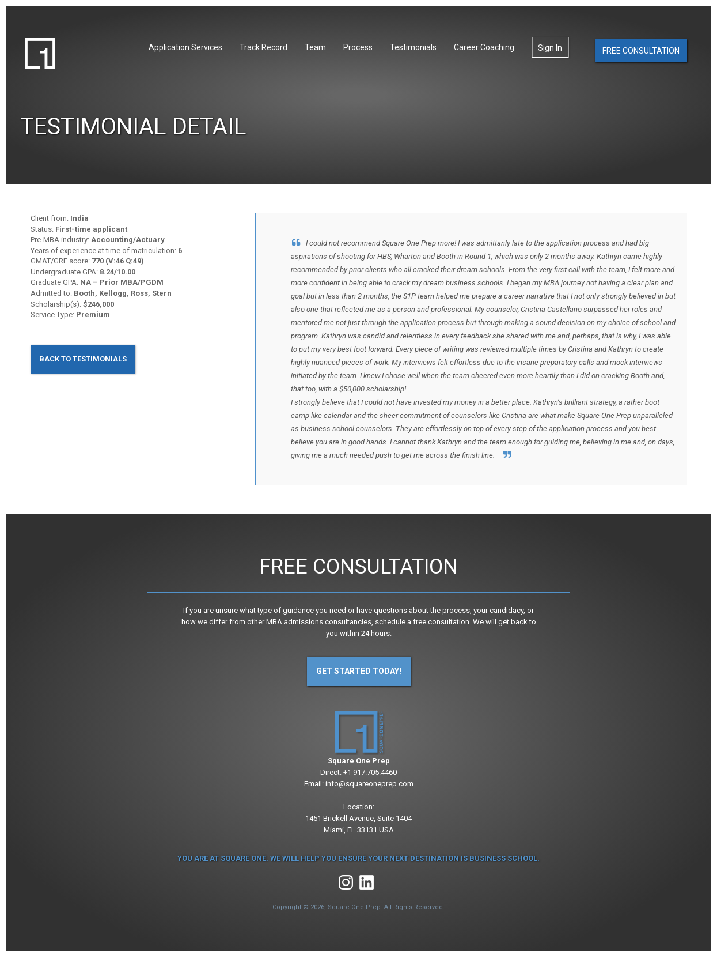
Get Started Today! (358, 671)
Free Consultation (641, 50)
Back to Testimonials (83, 359)
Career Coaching (484, 47)
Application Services (185, 47)
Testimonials (413, 47)
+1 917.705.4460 (370, 772)
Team (315, 47)
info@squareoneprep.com (369, 783)
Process (358, 47)
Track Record (263, 47)
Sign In (550, 47)
